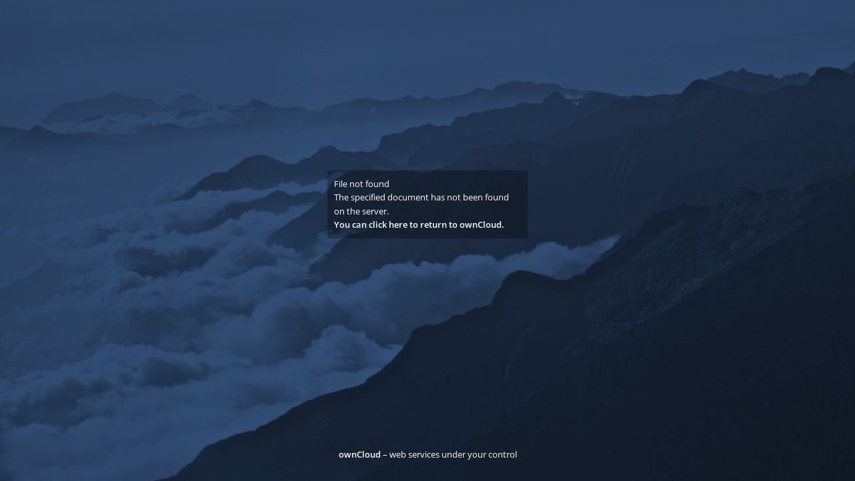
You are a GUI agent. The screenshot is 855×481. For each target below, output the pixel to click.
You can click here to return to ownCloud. (419, 224)
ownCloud (360, 454)
